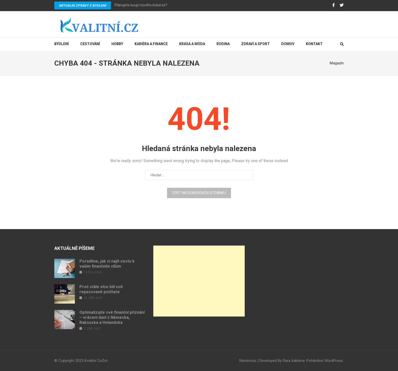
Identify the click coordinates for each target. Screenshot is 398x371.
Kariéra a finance (151, 44)
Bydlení (61, 44)
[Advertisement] (199, 281)
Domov (287, 44)
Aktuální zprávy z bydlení (82, 5)
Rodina (223, 44)
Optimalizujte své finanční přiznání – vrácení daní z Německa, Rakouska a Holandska (112, 317)
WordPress (333, 360)
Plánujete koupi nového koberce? (140, 5)
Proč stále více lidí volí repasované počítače (101, 289)
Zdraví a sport (255, 44)
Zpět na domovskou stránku (199, 193)
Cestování (90, 44)
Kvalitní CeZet (96, 360)
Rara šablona (294, 360)
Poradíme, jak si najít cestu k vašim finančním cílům (107, 264)
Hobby (117, 44)
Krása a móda (192, 44)
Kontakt (314, 44)
